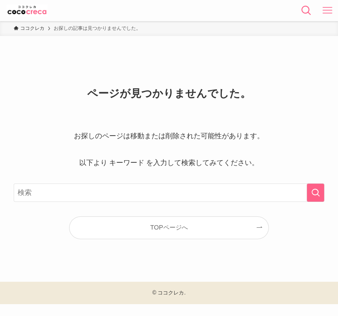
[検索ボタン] (306, 10)
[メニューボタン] (327, 10)
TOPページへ (168, 227)
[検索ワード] (169, 192)
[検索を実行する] (315, 192)
